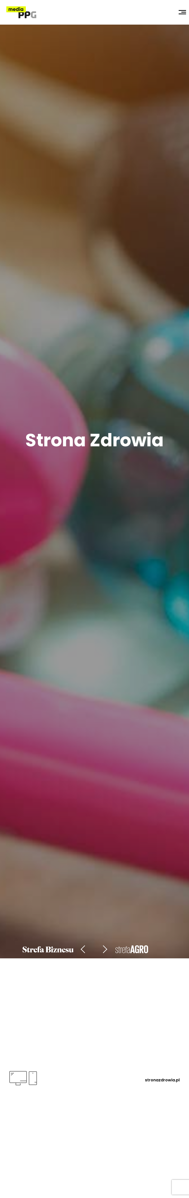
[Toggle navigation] (182, 12)
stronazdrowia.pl (162, 1080)
